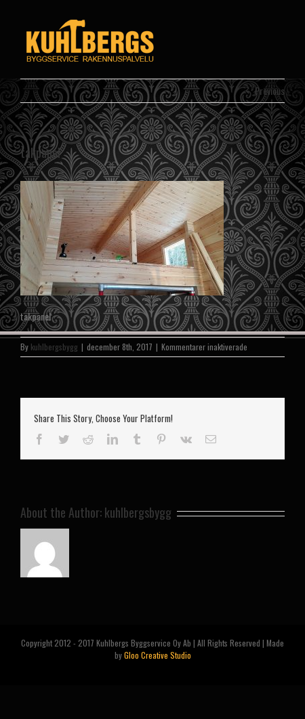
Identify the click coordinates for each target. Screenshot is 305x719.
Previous (270, 90)
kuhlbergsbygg (54, 346)
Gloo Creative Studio (157, 655)
